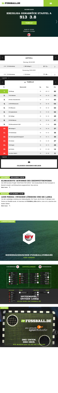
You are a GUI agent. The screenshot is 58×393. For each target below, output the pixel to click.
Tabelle (29, 23)
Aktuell (29, 58)
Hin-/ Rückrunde (55, 82)
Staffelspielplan (2, 57)
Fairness (2, 82)
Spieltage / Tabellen (55, 57)
